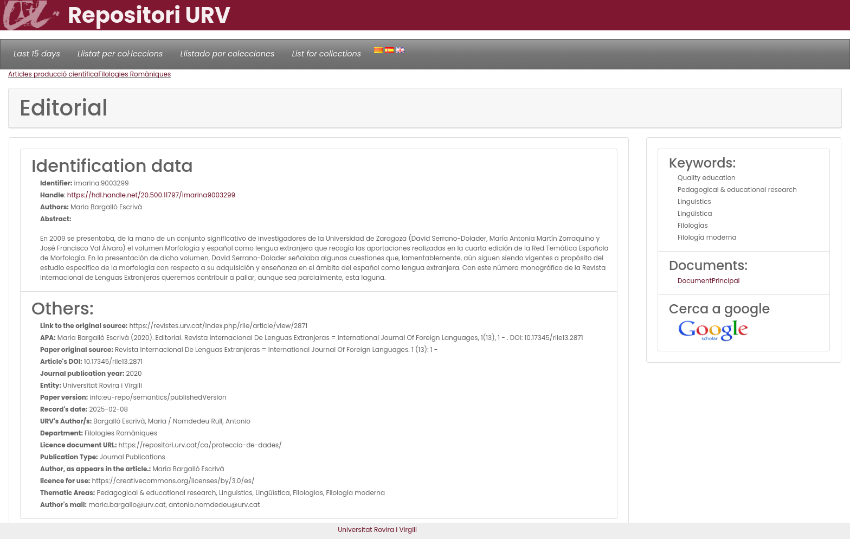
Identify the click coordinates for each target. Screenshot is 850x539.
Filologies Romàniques (134, 74)
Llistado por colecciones (228, 53)
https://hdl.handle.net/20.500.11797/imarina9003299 (151, 195)
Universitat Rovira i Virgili (377, 529)
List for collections (326, 53)
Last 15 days (37, 53)
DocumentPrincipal (708, 280)
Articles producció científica (53, 74)
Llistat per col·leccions (120, 53)
